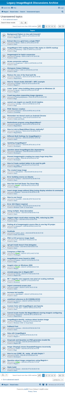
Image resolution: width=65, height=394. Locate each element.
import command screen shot (19, 286)
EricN (17, 246)
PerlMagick (17, 255)
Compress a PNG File (15, 252)
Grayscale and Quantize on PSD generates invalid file (28, 340)
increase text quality (15, 292)
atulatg (17, 158)
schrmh (17, 212)
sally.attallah (19, 294)
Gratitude (11, 231)
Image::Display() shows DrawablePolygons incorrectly (29, 347)
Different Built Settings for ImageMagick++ (24, 136)
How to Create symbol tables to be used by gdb (26, 163)
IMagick (16, 187)
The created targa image (17, 170)
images (17, 165)
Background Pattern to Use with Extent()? (24, 34)
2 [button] (46, 26)
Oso (16, 219)
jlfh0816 (17, 192)
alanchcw (18, 76)
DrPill (17, 355)
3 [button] (49, 26)
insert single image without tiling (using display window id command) (35, 190)
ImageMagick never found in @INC (21, 258)
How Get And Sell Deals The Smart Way (23, 184)
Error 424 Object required (17, 204)
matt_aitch (18, 307)
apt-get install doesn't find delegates (21, 245)
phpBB (26, 389)
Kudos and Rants (19, 119)
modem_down (19, 233)
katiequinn (18, 226)
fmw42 (17, 185)
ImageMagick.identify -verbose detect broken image (28, 320)
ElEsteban (18, 321)
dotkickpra (18, 151)
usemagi (18, 341)
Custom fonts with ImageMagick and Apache (25, 306)
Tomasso (18, 178)
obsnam (17, 369)
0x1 (16, 240)
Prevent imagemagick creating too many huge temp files (29, 156)
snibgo (17, 362)
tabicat (17, 42)
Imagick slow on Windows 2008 (19, 265)
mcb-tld (17, 274)
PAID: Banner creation (16, 109)
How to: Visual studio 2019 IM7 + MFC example (26, 82)
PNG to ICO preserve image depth (20, 238)
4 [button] (51, 26)
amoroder (18, 206)
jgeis (16, 287)
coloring (17, 56)
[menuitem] (13, 7)
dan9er (17, 90)
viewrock (18, 301)
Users (15, 44)
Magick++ (17, 85)
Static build (11, 367)
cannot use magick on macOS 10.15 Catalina (25, 102)
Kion (16, 335)
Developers (17, 146)
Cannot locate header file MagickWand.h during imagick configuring (34, 313)
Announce (17, 282)
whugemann (19, 63)
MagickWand (18, 78)
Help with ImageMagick (16, 333)
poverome (18, 117)
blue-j (17, 70)
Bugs (15, 51)
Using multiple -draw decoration (20, 211)
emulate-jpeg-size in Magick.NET (20, 272)
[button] (39, 26)
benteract (18, 110)
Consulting (17, 112)
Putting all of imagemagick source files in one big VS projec (31, 224)
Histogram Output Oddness (18, 68)
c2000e (17, 348)
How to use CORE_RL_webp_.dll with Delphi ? (25, 354)
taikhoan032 (19, 172)
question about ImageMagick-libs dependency (25, 150)
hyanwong (18, 49)
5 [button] (54, 26)
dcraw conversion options (17, 61)
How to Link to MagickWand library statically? (25, 129)
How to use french (14, 197)
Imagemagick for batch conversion (21, 55)
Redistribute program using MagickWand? (24, 122)
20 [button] (60, 26)
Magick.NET (17, 37)
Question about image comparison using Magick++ (27, 360)
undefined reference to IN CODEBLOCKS (23, 299)
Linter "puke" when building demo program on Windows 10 (31, 88)
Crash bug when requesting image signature (25, 95)
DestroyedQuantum (21, 97)
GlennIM (18, 36)
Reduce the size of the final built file (21, 75)
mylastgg (18, 104)
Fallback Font (12, 326)
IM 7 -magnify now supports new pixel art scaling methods (30, 279)
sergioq (17, 260)
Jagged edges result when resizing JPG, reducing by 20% (30, 218)
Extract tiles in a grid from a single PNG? (23, 41)
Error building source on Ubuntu (20, 177)
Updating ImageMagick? (17, 143)
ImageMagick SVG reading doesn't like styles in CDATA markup (32, 48)
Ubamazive (18, 314)
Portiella (17, 83)
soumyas (18, 328)
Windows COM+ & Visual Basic (23, 207)
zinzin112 (18, 144)
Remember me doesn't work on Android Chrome (26, 116)
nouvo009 (18, 199)
